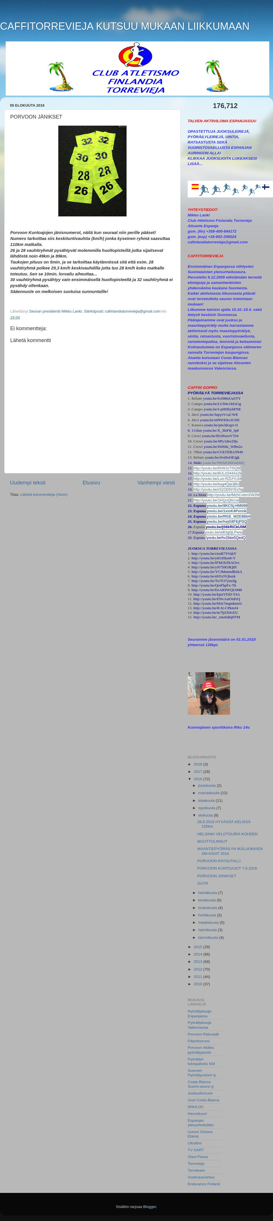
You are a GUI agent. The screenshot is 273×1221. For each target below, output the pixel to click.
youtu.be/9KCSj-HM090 (227, 505)
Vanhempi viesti (156, 483)
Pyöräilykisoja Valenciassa (199, 1024)
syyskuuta (207, 808)
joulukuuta (207, 785)
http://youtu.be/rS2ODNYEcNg (218, 489)
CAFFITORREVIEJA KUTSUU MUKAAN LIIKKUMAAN (124, 26)
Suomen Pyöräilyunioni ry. (202, 1072)
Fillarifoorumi (199, 1041)
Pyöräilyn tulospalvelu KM (201, 1061)
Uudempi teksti (28, 483)
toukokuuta (208, 908)
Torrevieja (196, 1163)
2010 (198, 984)
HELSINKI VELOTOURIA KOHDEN (227, 834)
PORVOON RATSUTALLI (219, 861)
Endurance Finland (204, 1184)
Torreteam (196, 1170)
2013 (198, 961)
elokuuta (206, 815)
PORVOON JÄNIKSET (216, 876)
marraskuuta (209, 793)
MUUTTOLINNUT (212, 841)
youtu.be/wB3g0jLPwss (224, 532)
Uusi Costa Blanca (203, 1100)
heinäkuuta (208, 893)
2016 (198, 779)
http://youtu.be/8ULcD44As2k (217, 473)
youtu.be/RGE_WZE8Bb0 (229, 516)
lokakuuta (207, 800)
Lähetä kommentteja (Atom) (44, 494)
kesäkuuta (207, 900)
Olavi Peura (198, 1157)
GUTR (202, 883)
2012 (198, 969)
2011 (198, 977)
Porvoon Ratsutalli (203, 1034)
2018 (198, 764)
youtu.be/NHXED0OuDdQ (223, 463)
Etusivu (91, 483)
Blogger (149, 1207)
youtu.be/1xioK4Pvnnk (226, 511)
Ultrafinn (195, 1143)
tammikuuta (208, 937)
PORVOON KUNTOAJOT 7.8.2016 (227, 868)
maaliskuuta (209, 922)
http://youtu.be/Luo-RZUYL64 (217, 478)
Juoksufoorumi (200, 1093)
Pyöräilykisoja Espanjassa (199, 1013)
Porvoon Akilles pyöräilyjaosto (201, 1049)
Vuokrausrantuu (201, 1177)
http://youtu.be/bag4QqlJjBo (216, 484)
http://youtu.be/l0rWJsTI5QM (216, 468)
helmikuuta (208, 930)
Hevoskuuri (197, 1114)
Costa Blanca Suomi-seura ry (201, 1084)
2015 (198, 947)
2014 (198, 954)
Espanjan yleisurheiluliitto (201, 1122)
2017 (198, 771)
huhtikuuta (207, 915)
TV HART (196, 1150)
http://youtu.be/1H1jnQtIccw (216, 500)
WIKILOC (196, 1107)
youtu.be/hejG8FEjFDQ (227, 521)
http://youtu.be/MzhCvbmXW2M (233, 495)
